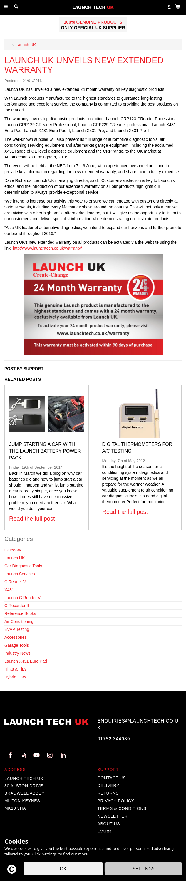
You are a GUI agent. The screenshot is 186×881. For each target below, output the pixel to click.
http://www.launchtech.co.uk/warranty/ (47, 248)
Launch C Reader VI (23, 597)
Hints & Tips (15, 669)
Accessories (15, 637)
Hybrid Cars (15, 677)
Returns (108, 793)
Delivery (109, 785)
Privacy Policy (116, 800)
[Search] (16, 6)
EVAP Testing (16, 629)
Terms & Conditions (122, 808)
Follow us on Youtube (36, 755)
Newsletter (113, 816)
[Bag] (177, 6)
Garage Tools (16, 645)
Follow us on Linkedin (63, 755)
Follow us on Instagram (49, 755)
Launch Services (19, 573)
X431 (9, 589)
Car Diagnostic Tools (23, 566)
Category (12, 550)
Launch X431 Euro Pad (25, 661)
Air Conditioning (18, 621)
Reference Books (20, 613)
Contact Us (112, 777)
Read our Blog (23, 755)
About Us (109, 823)
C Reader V (15, 581)
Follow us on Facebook (10, 755)
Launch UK (14, 558)
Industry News (17, 653)
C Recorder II (16, 605)
